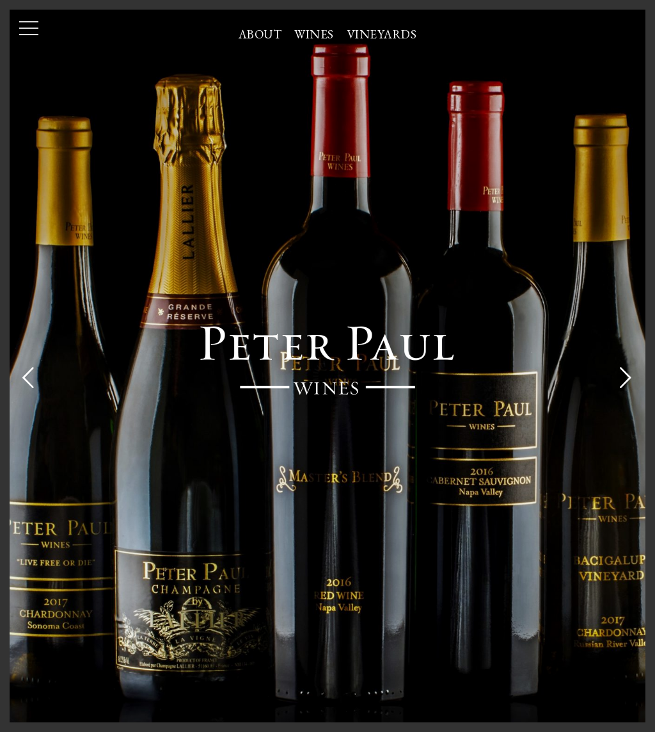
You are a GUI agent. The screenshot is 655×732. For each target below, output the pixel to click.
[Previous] (29, 376)
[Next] (626, 376)
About (260, 34)
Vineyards (382, 34)
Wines (314, 34)
